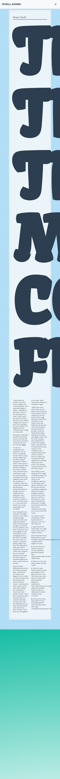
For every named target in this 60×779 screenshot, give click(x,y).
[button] (55, 4)
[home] (11, 4)
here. (24, 445)
